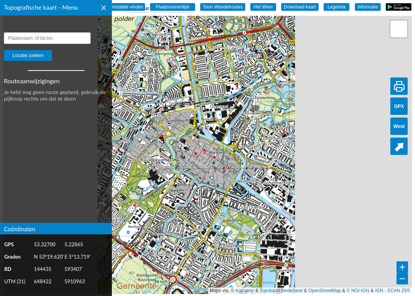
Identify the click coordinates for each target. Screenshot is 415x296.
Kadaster (245, 290)
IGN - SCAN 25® (392, 290)
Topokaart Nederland (281, 290)
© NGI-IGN (358, 290)
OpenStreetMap (324, 290)
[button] (398, 28)
